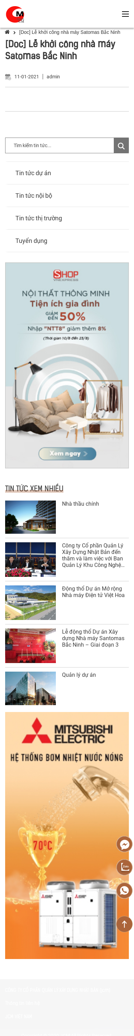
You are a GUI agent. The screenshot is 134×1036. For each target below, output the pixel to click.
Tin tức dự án (33, 173)
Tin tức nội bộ (33, 195)
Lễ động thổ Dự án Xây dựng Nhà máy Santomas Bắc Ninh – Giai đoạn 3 (93, 638)
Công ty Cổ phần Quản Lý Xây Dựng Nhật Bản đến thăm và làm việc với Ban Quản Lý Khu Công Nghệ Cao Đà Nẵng (92, 555)
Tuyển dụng (31, 240)
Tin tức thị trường (38, 218)
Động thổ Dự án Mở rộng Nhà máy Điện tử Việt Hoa (93, 591)
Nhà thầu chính (80, 504)
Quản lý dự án (79, 675)
